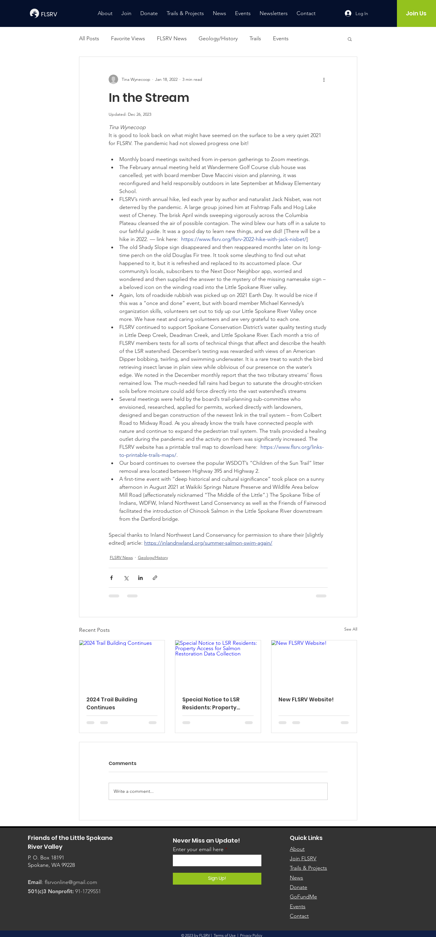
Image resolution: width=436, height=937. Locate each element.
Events (281, 38)
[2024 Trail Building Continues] (122, 664)
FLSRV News (172, 38)
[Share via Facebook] (111, 578)
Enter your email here (198, 849)
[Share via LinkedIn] (140, 578)
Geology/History (218, 38)
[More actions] (324, 79)
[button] (350, 38)
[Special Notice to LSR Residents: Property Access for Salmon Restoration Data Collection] (218, 664)
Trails (255, 38)
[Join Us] (416, 13)
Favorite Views (128, 38)
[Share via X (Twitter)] (126, 578)
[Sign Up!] (217, 879)
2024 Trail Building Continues (111, 703)
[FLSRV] (58, 14)
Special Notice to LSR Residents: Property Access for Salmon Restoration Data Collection (210, 703)
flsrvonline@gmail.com (71, 882)
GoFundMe (303, 896)
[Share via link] (155, 578)
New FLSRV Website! (306, 699)
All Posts (89, 38)
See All (350, 629)
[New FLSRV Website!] (314, 664)
